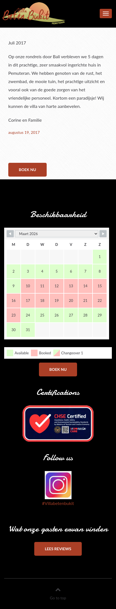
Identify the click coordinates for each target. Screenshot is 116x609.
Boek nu (27, 169)
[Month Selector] (56, 233)
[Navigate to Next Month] (103, 233)
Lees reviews (58, 548)
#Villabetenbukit (58, 503)
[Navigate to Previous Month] (10, 233)
